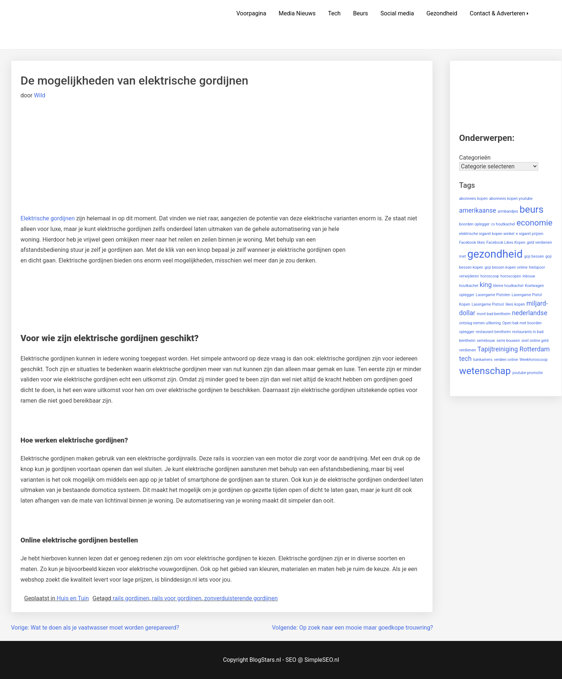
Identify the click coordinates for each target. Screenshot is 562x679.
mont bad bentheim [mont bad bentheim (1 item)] (493, 313)
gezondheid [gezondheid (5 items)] (494, 254)
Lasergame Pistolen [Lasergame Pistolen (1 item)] (493, 294)
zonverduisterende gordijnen (241, 598)
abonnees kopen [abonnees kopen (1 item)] (473, 198)
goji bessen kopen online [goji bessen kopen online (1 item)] (506, 267)
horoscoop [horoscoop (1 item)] (489, 276)
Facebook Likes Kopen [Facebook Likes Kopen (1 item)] (505, 242)
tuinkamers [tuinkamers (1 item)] (482, 359)
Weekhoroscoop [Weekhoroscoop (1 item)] (534, 359)
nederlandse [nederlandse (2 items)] (529, 313)
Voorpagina (251, 13)
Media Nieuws (297, 13)
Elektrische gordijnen (47, 218)
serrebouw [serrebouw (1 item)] (486, 340)
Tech (334, 13)
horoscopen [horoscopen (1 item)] (511, 276)
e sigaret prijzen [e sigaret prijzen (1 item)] (529, 233)
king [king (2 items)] (486, 284)
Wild (39, 95)
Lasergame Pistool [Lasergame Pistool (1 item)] (488, 304)
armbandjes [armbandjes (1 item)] (508, 211)
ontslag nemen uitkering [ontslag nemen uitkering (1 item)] (480, 323)
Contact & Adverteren (497, 13)
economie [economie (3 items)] (534, 222)
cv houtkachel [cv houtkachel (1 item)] (503, 224)
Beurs (360, 13)
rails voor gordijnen (176, 598)
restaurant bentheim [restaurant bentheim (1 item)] (493, 331)
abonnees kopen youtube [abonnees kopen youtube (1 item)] (511, 198)
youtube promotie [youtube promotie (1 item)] (527, 372)
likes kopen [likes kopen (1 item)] (515, 304)
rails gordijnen (131, 598)
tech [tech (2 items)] (465, 358)
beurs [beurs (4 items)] (532, 209)
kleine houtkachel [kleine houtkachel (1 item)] (508, 285)
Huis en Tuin (73, 598)
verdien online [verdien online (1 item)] (506, 359)
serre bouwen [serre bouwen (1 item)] (508, 340)
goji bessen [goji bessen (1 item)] (534, 256)
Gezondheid (441, 13)
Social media (397, 13)
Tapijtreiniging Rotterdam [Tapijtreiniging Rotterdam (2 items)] (513, 349)
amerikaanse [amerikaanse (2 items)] (477, 210)
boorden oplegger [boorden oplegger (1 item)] (474, 224)
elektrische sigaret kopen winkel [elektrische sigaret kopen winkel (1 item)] (486, 233)
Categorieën (475, 157)
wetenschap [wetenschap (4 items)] (485, 370)
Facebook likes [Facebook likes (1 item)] (472, 242)
